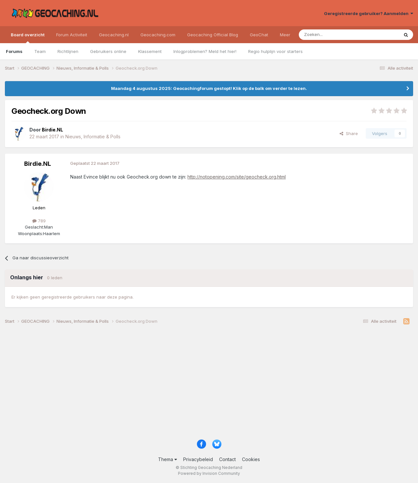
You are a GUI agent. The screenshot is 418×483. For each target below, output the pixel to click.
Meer (285, 34)
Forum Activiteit (71, 34)
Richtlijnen (67, 51)
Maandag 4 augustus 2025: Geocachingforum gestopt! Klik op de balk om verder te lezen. (209, 88)
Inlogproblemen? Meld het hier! (204, 51)
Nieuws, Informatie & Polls (93, 136)
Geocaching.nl (114, 34)
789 (39, 220)
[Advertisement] (201, 384)
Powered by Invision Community (209, 473)
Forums (14, 51)
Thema (167, 459)
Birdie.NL (37, 163)
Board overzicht (27, 37)
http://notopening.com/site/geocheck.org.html (236, 177)
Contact (227, 459)
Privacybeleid (198, 459)
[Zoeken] (329, 34)
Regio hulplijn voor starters (275, 51)
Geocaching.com (157, 34)
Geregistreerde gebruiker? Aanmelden (368, 13)
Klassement (150, 51)
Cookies (251, 459)
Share (349, 133)
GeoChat (259, 34)
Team (40, 51)
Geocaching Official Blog (212, 34)
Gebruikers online (108, 51)
